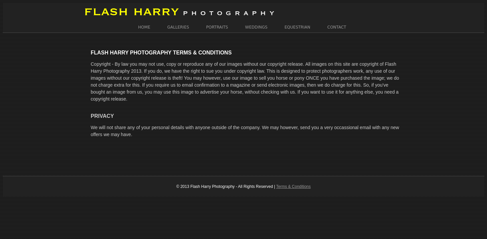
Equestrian (297, 24)
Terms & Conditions (293, 177)
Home (144, 24)
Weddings (256, 24)
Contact (336, 24)
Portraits (217, 24)
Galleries (178, 24)
